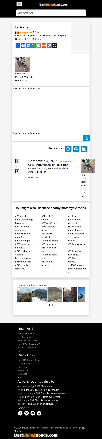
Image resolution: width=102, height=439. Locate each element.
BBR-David (20, 35)
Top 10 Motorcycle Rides (28, 360)
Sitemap (44, 427)
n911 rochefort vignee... (48, 217)
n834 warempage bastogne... (24, 221)
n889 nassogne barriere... (23, 245)
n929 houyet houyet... (74, 259)
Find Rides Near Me (26, 333)
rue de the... (47, 237)
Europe (52, 35)
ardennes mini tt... (50, 240)
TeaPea (21, 396)
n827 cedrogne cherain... (23, 252)
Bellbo (20, 400)
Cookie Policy (70, 427)
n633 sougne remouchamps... (76, 228)
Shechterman (23, 386)
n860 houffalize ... (24, 261)
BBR (38, 386)
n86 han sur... (48, 233)
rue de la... (73, 216)
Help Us (21, 377)
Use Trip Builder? (25, 337)
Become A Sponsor (26, 347)
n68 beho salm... (49, 244)
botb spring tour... (24, 258)
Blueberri (21, 403)
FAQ (19, 351)
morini (20, 389)
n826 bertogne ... (24, 240)
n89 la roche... (22, 216)
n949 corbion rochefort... (74, 221)
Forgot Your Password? (28, 344)
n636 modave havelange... (75, 252)
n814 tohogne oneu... (48, 228)
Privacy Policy (56, 427)
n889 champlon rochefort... (23, 235)
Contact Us (22, 374)
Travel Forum (23, 363)
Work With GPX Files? (27, 340)
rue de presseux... (77, 233)
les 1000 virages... (77, 265)
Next (81, 295)
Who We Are (23, 370)
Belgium (36, 39)
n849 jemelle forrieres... (22, 266)
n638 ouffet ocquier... (47, 263)
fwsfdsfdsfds (23, 393)
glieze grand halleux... (74, 238)
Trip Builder (22, 367)
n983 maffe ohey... (50, 223)
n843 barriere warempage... (22, 228)
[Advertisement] (51, 110)
